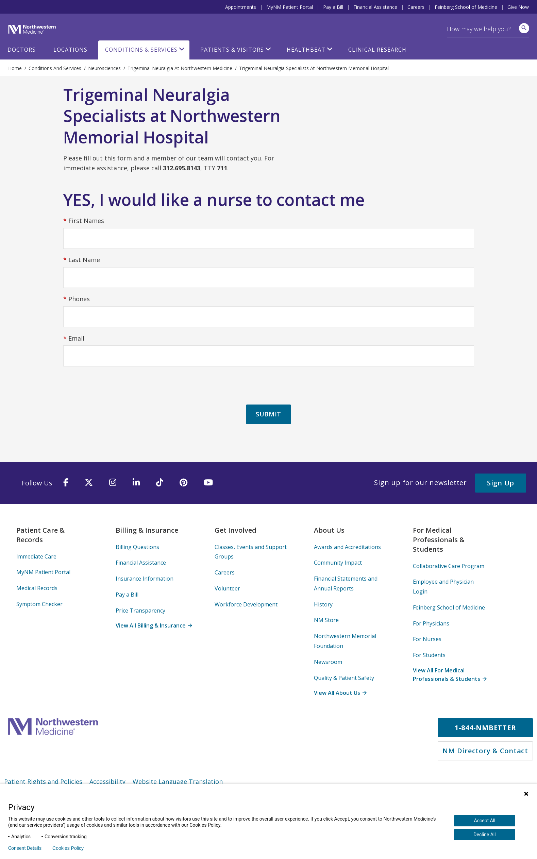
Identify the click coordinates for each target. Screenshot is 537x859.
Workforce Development (246, 604)
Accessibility (107, 781)
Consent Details (24, 848)
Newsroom (328, 662)
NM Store (326, 620)
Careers (415, 7)
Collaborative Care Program (448, 566)
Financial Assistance (375, 7)
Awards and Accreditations (347, 547)
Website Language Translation (178, 781)
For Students (429, 655)
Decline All (484, 834)
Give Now (518, 7)
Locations (70, 49)
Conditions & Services (141, 49)
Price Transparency (140, 610)
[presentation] (115, 386)
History (323, 604)
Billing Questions (137, 547)
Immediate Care (36, 556)
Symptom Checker (39, 604)
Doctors (21, 49)
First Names (83, 221)
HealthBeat (306, 49)
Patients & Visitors (232, 49)
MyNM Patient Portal (289, 7)
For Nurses (427, 639)
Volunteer (227, 588)
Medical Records (36, 588)
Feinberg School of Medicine (466, 7)
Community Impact (338, 562)
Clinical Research (377, 49)
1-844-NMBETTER (485, 727)
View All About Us (340, 693)
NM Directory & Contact (485, 750)
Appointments (240, 7)
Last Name (81, 260)
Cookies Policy (68, 848)
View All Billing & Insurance (154, 625)
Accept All (484, 820)
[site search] (524, 28)
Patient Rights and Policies (43, 781)
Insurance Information (144, 578)
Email (73, 338)
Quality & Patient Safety (344, 678)
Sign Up (500, 482)
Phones (76, 299)
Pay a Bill (333, 7)
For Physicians (431, 623)
